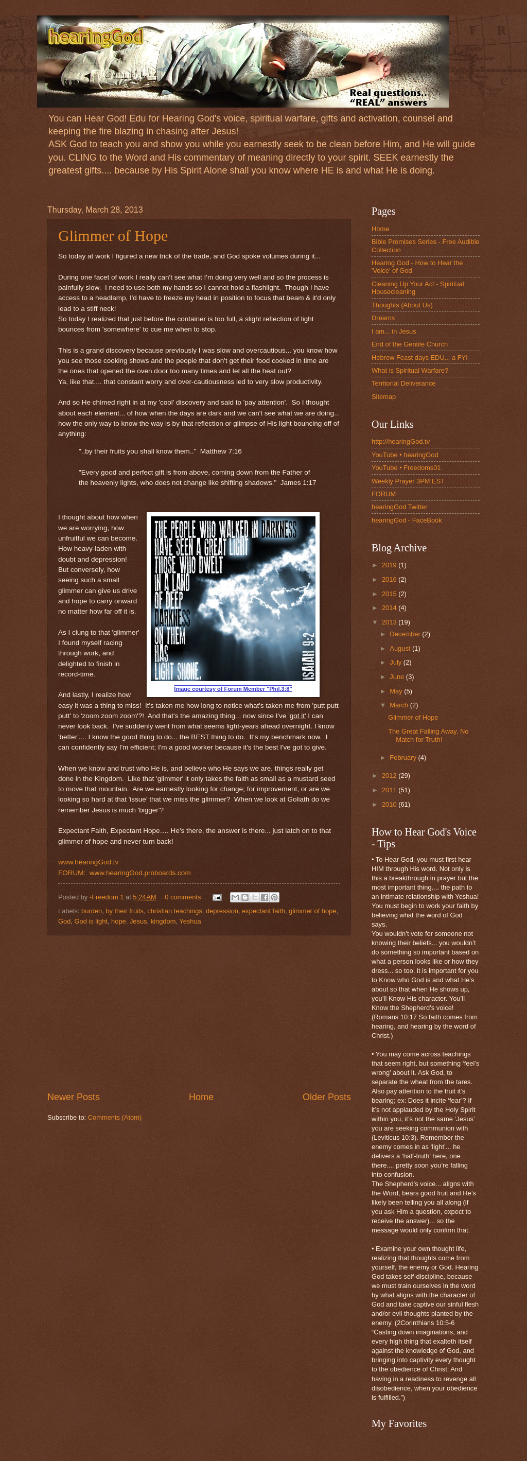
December (406, 634)
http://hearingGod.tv (401, 441)
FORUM (384, 494)
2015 (390, 594)
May (397, 691)
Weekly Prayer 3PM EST (408, 481)
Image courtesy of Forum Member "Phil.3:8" (233, 689)
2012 (390, 775)
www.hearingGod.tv (88, 862)
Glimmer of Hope (113, 235)
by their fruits (125, 911)
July (396, 662)
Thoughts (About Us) (402, 305)
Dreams (383, 318)
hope (118, 921)
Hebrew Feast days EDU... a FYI (420, 357)
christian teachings (174, 911)
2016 (390, 579)
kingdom (163, 921)
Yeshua (190, 921)
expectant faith (263, 911)
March (400, 705)
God (64, 921)
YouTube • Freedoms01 (406, 468)
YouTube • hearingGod (405, 455)
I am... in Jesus (394, 331)
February (404, 757)
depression (222, 911)
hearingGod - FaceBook (407, 520)
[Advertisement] (199, 1013)
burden (91, 911)
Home (201, 1097)
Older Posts (327, 1097)
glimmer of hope (312, 911)
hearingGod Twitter (400, 507)
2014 (390, 608)
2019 (390, 565)
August (401, 648)
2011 (390, 790)
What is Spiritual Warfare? (410, 370)
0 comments (183, 897)
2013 (390, 622)
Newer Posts (73, 1097)
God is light (91, 921)
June (398, 677)
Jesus (138, 921)
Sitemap (384, 397)
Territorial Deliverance (404, 383)
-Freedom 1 (108, 897)
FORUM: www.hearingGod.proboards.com (124, 873)
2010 (390, 804)
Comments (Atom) (115, 1117)
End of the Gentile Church (410, 344)
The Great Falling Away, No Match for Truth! (428, 735)
